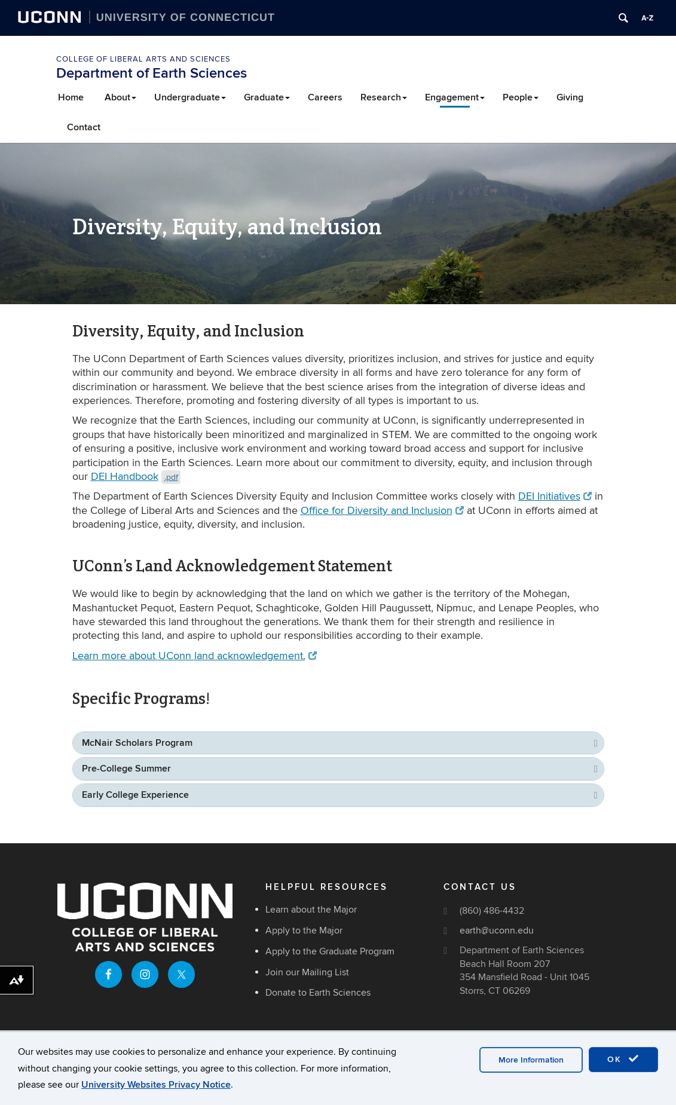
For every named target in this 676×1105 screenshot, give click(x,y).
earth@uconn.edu (497, 930)
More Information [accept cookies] (531, 1060)
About (120, 97)
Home (71, 97)
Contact (83, 127)
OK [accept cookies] (623, 1059)
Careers (325, 97)
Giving (569, 97)
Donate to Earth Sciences (318, 993)
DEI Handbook (136, 476)
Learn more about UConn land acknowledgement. (194, 656)
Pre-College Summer (126, 769)
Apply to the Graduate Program (329, 951)
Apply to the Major (303, 930)
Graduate (267, 97)
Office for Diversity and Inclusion (382, 510)
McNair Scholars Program (137, 743)
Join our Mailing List (307, 972)
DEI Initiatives (555, 496)
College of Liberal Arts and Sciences (143, 59)
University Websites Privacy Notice (156, 1085)
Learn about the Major (311, 910)
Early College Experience (135, 795)
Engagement (455, 97)
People (521, 97)
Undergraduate (190, 97)
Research (383, 97)
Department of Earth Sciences (151, 73)
